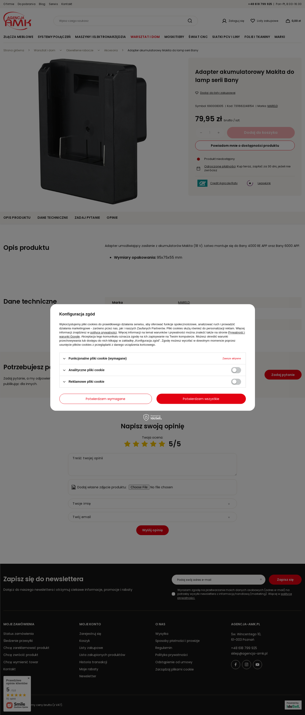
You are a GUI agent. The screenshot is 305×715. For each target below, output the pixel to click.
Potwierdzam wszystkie (201, 399)
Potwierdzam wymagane (105, 399)
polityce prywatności (103, 332)
